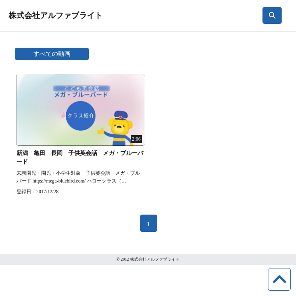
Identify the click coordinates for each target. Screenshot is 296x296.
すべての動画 (51, 53)
